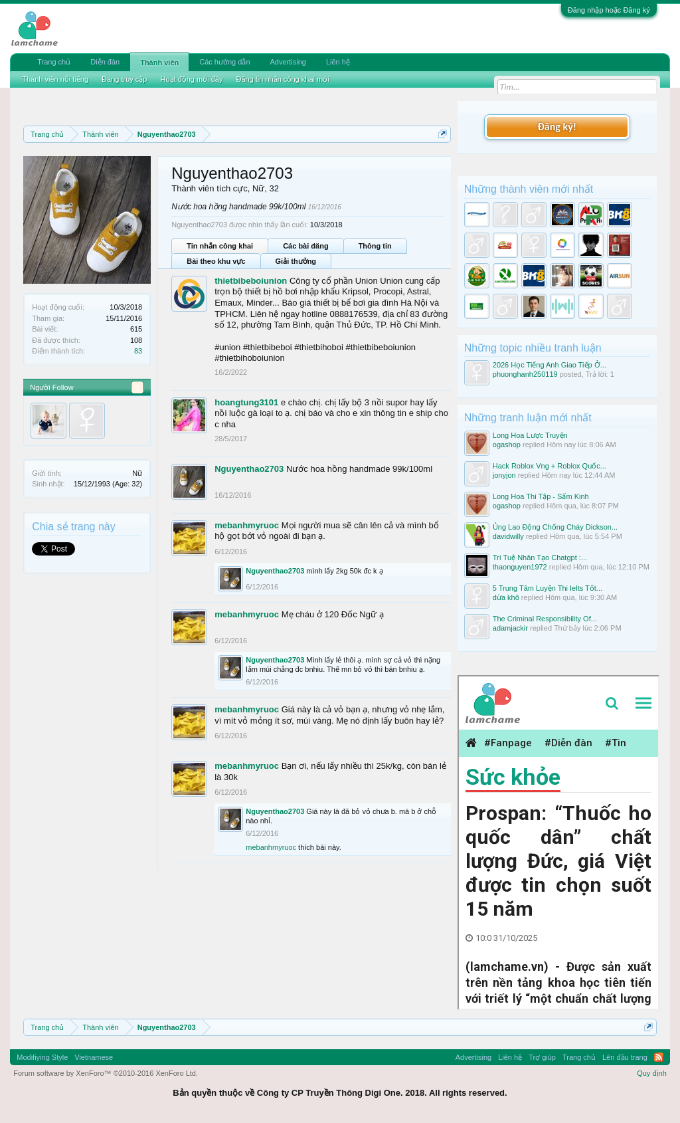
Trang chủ (53, 62)
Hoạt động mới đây (191, 79)
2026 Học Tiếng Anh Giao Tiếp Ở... (549, 365)
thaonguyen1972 (520, 567)
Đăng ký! (557, 126)
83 (138, 351)
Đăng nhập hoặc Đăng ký (609, 10)
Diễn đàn (105, 62)
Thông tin (375, 246)
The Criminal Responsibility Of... (545, 619)
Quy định (652, 1073)
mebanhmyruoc (246, 525)
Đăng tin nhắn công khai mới (282, 79)
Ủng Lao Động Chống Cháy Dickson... (555, 527)
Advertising (288, 62)
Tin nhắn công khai (220, 246)
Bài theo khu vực (216, 261)
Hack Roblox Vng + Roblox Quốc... (549, 466)
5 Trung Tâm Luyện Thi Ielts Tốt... (547, 588)
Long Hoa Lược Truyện (530, 435)
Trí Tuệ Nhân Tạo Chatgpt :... (540, 558)
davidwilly (508, 536)
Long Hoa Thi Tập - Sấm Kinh (541, 496)
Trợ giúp (542, 1057)
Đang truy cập (124, 79)
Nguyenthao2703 (249, 469)
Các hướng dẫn (224, 62)
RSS (658, 1057)
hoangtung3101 (246, 402)
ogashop (507, 445)
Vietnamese (93, 1057)
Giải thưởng (296, 261)
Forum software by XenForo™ (105, 1073)
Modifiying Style (42, 1057)
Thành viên (159, 62)
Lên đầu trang (624, 1057)
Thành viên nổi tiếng (55, 79)
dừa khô (506, 597)
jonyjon (504, 475)
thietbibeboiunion (250, 281)
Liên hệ (338, 62)
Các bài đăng (305, 246)
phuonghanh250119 (525, 374)
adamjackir (510, 628)
